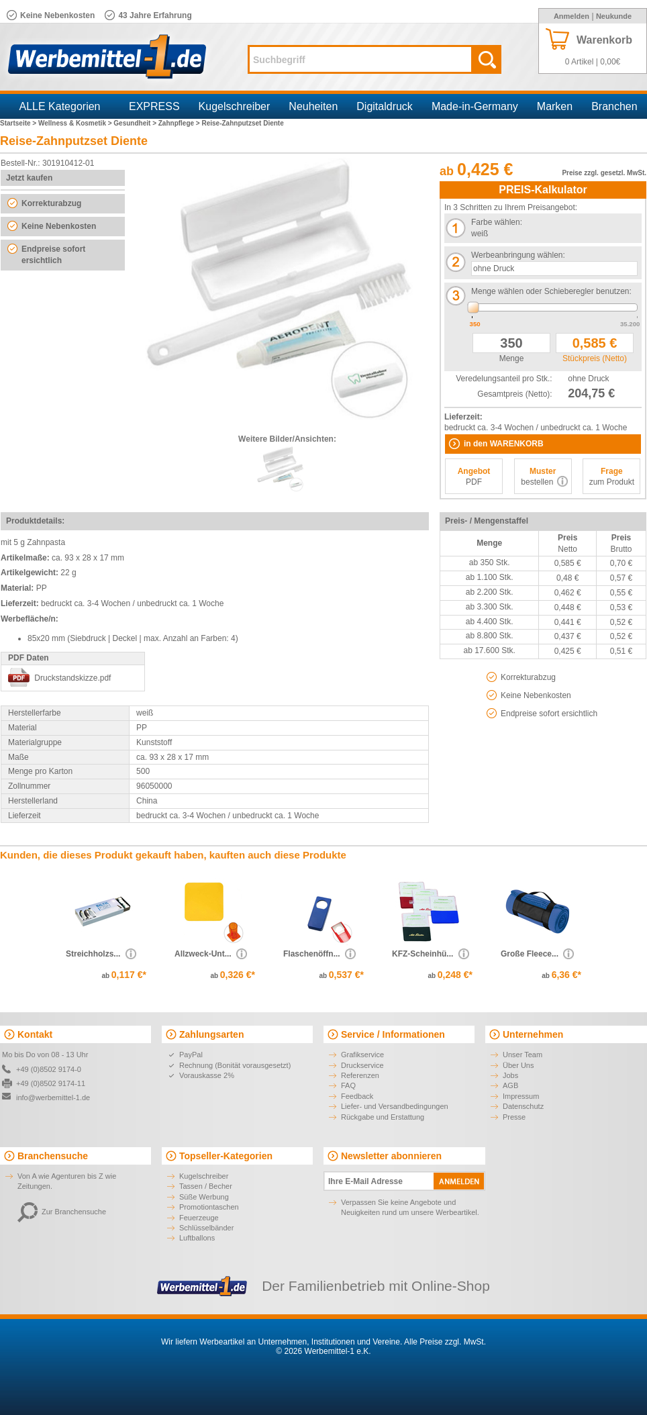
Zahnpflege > (180, 123)
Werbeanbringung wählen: (518, 255)
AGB (510, 1085)
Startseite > (19, 123)
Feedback (357, 1096)
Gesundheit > (135, 123)
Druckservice (362, 1065)
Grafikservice (362, 1055)
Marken (555, 106)
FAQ (348, 1085)
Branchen (614, 106)
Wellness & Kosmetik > (75, 123)
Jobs (510, 1075)
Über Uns (518, 1065)
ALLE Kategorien (60, 106)
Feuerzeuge (199, 1218)
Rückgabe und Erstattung (382, 1117)
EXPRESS (154, 106)
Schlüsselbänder (206, 1228)
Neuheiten (313, 106)
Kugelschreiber (234, 106)
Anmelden (571, 16)
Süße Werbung (204, 1197)
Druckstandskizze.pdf (72, 678)
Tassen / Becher (205, 1186)
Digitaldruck (384, 106)
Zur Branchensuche (61, 1212)
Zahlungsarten (211, 1034)
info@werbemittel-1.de (53, 1097)
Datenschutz (523, 1106)
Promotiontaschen (209, 1207)
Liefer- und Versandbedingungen (394, 1106)
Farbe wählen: (496, 222)
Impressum (521, 1096)
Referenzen (360, 1075)
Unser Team (522, 1055)
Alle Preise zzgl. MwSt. (445, 1342)
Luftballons (197, 1238)
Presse (514, 1117)
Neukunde (614, 16)
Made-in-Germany (475, 106)
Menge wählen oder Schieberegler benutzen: (551, 291)
